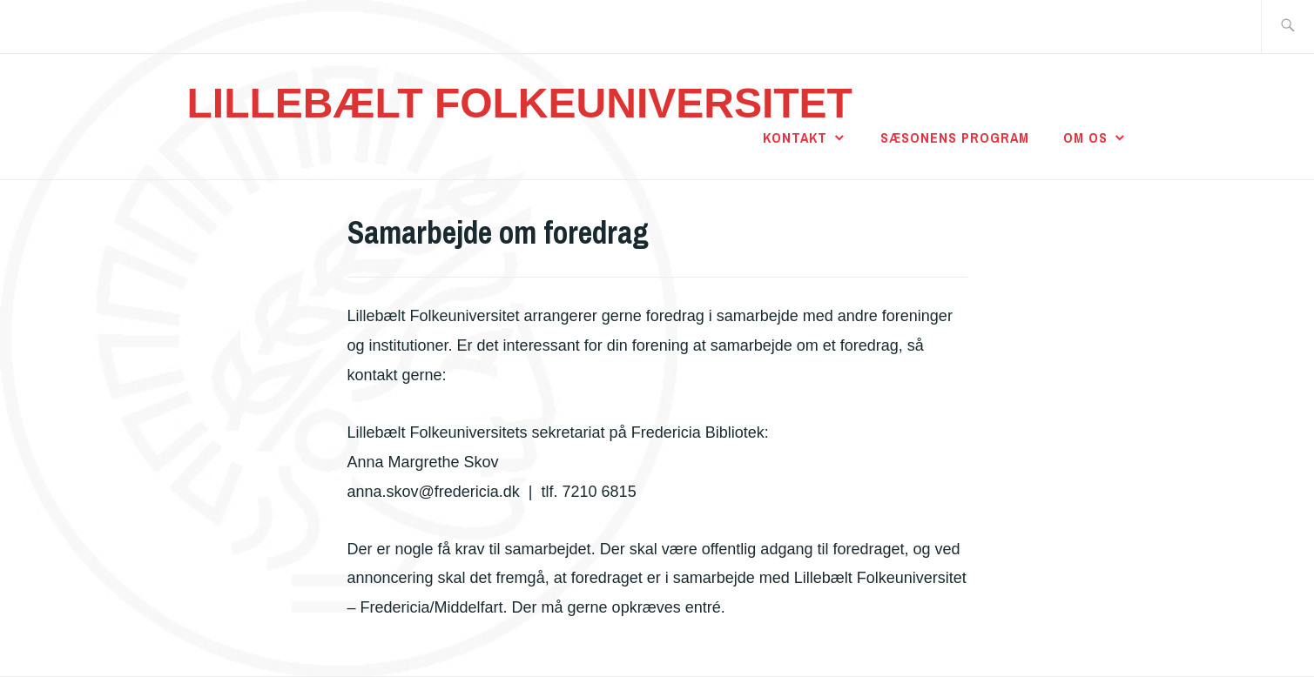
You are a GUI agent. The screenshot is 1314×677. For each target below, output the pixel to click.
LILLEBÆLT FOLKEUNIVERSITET (519, 103)
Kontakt (795, 137)
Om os (1085, 137)
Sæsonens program (954, 137)
